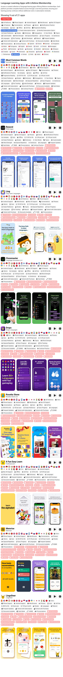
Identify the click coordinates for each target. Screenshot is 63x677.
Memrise (10, 529)
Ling (8, 191)
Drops (9, 328)
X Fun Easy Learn (14, 462)
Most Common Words (16, 60)
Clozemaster (12, 258)
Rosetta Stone (12, 395)
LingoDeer (11, 596)
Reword (9, 127)
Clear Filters (6, 19)
